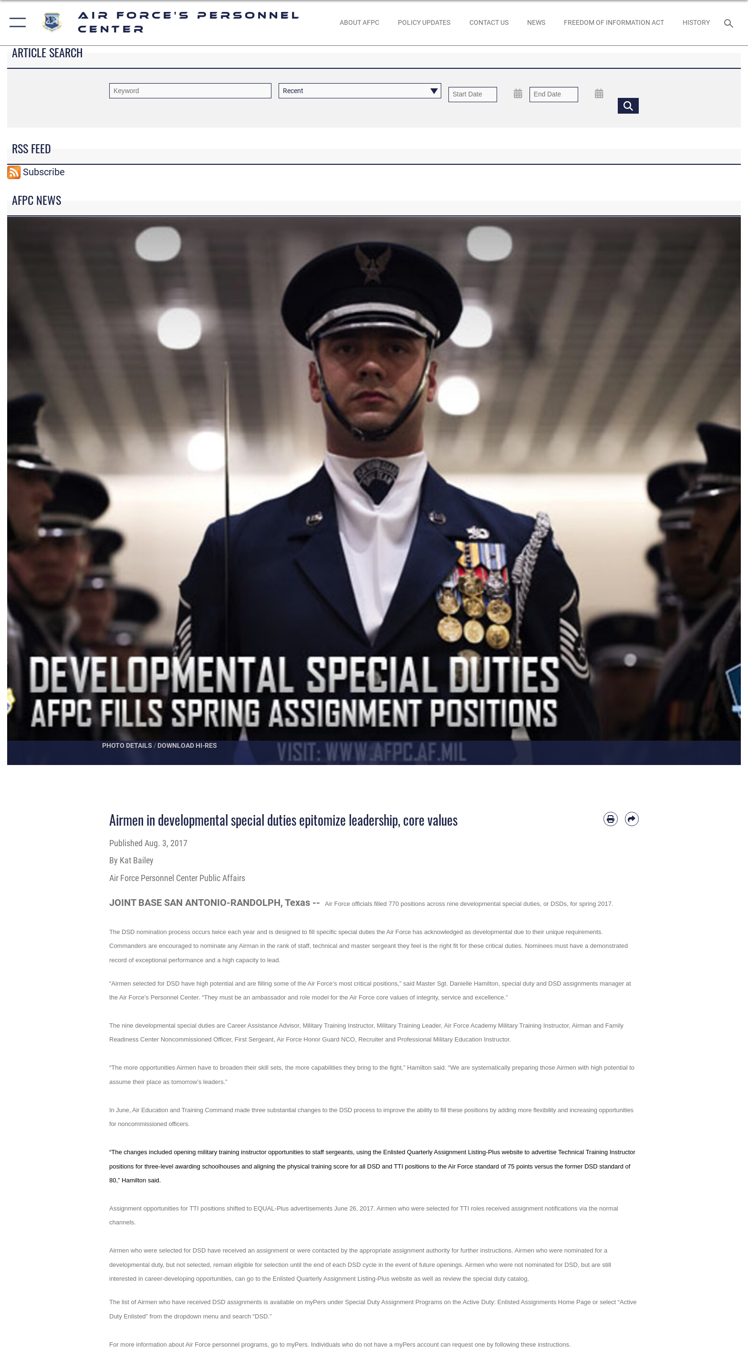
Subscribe (44, 172)
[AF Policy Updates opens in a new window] (424, 22)
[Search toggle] (730, 22)
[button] (15, 22)
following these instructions (532, 1344)
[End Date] (554, 94)
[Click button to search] (628, 105)
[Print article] (610, 819)
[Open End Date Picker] (599, 93)
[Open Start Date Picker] (518, 93)
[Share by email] (632, 819)
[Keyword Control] (190, 90)
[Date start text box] (473, 94)
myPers (315, 1302)
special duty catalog (500, 1278)
